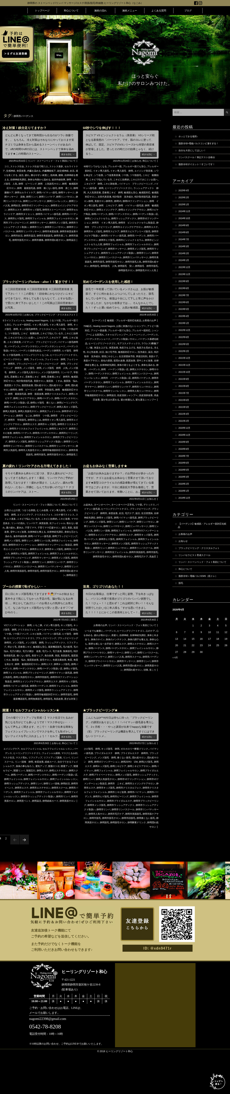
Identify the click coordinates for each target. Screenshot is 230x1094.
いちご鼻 (40, 654)
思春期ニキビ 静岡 (147, 192)
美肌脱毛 (30, 688)
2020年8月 (184, 465)
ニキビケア (66, 350)
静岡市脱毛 (10, 243)
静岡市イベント (44, 824)
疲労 (12, 556)
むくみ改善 (45, 535)
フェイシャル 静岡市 (59, 376)
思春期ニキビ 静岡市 (59, 393)
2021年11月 (185, 376)
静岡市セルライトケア (62, 213)
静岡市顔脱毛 (142, 858)
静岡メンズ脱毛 (44, 565)
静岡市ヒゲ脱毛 (124, 243)
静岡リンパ (71, 196)
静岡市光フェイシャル (103, 581)
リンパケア (63, 389)
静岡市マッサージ (34, 226)
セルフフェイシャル (33, 785)
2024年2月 (184, 258)
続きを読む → (67, 154)
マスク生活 (17, 794)
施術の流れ (100, 10)
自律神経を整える (17, 179)
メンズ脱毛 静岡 (21, 385)
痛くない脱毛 (59, 684)
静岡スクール (100, 676)
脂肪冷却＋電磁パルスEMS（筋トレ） (200, 601)
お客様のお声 (148, 328)
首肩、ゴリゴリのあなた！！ (105, 615)
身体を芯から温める (28, 561)
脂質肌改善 (35, 402)
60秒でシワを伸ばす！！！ (104, 128)
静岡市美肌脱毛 (52, 239)
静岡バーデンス (68, 415)
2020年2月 (184, 501)
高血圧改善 (94, 411)
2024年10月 (185, 222)
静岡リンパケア (11, 200)
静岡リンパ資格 (133, 555)
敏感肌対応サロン (124, 196)
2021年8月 (184, 398)
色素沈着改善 (30, 692)
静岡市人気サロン (103, 854)
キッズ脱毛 (71, 654)
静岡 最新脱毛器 (52, 187)
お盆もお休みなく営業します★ (107, 491)
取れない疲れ (16, 552)
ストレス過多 (59, 166)
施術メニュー (129, 10)
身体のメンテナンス (129, 668)
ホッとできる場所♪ (189, 136)
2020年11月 (185, 450)
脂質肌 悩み (62, 688)
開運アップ (14, 807)
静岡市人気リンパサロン (144, 402)
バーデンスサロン (62, 359)
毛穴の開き (45, 679)
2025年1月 (184, 207)
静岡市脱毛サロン (27, 243)
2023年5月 (184, 317)
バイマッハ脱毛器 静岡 (116, 187)
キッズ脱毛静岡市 (41, 342)
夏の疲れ (30, 552)
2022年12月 (185, 339)
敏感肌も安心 (92, 196)
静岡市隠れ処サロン (63, 243)
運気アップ (61, 802)
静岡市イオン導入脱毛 (35, 441)
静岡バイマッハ (110, 807)
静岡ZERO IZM (149, 798)
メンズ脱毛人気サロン (22, 389)
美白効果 (12, 688)
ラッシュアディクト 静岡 (104, 192)
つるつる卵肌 (30, 535)
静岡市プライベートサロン (143, 689)
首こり (152, 702)
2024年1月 (184, 266)
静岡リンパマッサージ (130, 685)
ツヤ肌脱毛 (148, 175)
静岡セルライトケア (58, 192)
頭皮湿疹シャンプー (134, 406)
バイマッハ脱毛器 (97, 533)
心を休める (95, 663)
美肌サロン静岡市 (148, 200)
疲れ (42, 175)
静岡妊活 (64, 205)
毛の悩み (32, 679)
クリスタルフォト (62, 342)
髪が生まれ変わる (111, 411)
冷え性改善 (124, 359)
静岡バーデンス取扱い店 (133, 217)
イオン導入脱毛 (105, 170)
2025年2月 (184, 200)
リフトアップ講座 (64, 794)
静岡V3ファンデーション (107, 205)
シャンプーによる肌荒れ (103, 342)
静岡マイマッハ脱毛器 (49, 705)
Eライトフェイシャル (15, 333)
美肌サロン (45, 398)
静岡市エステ (70, 209)
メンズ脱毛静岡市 (46, 389)
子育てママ (51, 552)
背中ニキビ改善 (115, 372)
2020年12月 (185, 442)
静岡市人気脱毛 (27, 471)
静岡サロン (134, 380)
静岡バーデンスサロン (107, 217)
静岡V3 (89, 205)
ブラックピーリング (63, 666)
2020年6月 (184, 479)
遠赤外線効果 (47, 561)
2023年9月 (184, 288)
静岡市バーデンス (59, 217)
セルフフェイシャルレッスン (61, 785)
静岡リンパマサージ (144, 551)
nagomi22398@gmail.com (49, 1059)
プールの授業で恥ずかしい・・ (26, 615)
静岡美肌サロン (128, 698)
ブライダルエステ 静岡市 (143, 790)
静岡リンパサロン (31, 200)
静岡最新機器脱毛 (23, 731)
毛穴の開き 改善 (62, 679)
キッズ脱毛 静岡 (20, 342)
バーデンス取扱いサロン (41, 363)
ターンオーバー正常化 (126, 529)
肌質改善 (101, 372)
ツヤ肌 (137, 175)
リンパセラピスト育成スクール (196, 576)
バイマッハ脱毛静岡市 (25, 359)
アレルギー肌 (116, 166)
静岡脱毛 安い (99, 273)
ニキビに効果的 (136, 179)
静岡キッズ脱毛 (123, 542)
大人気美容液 (127, 192)
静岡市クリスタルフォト (58, 445)
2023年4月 (184, 325)
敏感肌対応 (107, 196)
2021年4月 (184, 428)
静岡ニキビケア (24, 415)
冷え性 (112, 359)
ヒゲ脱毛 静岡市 (38, 368)
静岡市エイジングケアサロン (45, 209)
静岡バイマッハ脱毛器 (145, 542)
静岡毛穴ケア (140, 585)
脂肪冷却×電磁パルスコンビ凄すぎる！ (200, 144)
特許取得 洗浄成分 (125, 363)
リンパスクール (17, 798)
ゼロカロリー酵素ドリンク (137, 785)
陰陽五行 (56, 807)
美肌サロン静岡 (128, 200)
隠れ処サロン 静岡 (98, 798)
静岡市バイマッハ (121, 832)
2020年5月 (184, 487)
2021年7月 (184, 406)
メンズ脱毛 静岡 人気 (46, 385)
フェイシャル (15, 376)
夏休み (40, 552)
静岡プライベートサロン (120, 681)
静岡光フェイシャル (20, 432)
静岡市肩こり (70, 239)
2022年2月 (184, 362)
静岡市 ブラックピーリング (44, 436)
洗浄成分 (102, 363)
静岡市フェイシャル (25, 222)
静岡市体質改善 (55, 235)
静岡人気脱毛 (49, 428)
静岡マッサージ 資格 (51, 196)
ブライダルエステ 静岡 (113, 790)
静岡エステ (21, 696)
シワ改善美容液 (124, 175)
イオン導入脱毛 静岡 (128, 170)
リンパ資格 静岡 (37, 798)
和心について (71, 10)
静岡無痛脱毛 (42, 731)
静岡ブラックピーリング (21, 565)
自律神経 (134, 663)
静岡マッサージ (29, 196)
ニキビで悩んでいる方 (114, 179)
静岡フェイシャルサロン (48, 423)
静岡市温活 (37, 239)
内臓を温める (43, 170)
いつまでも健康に (96, 659)
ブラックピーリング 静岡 (40, 380)
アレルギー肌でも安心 (137, 166)
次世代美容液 (142, 196)
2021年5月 (184, 420)
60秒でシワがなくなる (95, 166)
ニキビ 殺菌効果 (47, 346)
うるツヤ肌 (61, 333)
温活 (35, 175)
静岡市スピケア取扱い (99, 239)
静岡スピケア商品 (140, 213)
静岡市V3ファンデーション (47, 432)
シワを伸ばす (95, 175)
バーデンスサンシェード (116, 346)
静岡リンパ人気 (49, 205)
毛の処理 (21, 679)
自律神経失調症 (37, 179)
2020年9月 (184, 457)
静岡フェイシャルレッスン (24, 819)
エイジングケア (30, 539)
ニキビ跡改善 (130, 183)
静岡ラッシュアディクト (116, 222)
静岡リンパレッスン (29, 205)
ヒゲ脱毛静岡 (57, 368)
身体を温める (124, 376)
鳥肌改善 (67, 731)
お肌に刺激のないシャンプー (136, 333)
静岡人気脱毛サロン (15, 709)
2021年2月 (184, 435)
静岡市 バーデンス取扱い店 (103, 389)
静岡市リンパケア (119, 398)
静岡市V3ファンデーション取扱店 (22, 573)
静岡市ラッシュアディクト (118, 256)
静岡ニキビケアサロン (46, 415)
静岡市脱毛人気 (104, 269)
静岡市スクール (97, 689)
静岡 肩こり (20, 192)
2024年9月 (184, 229)
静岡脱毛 (142, 269)
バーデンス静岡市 (17, 368)
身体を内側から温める (59, 179)
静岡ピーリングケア (23, 423)
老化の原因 (148, 368)
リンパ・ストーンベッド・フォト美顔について (50, 160)
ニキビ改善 (25, 355)
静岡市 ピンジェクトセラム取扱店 (135, 226)
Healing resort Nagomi (41, 333)
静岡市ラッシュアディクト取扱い (55, 462)
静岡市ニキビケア (52, 449)
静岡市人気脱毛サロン (49, 471)
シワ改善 (109, 175)
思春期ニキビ (15, 393)
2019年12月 (185, 516)
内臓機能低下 (59, 170)
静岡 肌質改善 (53, 411)
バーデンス (45, 359)
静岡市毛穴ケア (122, 854)
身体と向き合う (92, 668)
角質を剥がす (52, 692)
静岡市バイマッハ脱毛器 (35, 217)
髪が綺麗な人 (130, 411)
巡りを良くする (23, 175)
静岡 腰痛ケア (37, 192)
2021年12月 (185, 369)
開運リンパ (43, 807)
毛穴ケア (143, 538)
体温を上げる (126, 355)
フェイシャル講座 (57, 790)
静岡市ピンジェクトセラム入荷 (107, 248)
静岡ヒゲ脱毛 (52, 701)
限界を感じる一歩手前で (117, 672)
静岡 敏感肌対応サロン (27, 187)
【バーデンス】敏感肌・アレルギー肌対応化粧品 (113, 328)
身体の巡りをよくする (103, 376)
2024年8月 (184, 236)
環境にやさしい (146, 363)
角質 (41, 692)
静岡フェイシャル (104, 385)
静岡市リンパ (36, 230)
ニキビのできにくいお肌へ (43, 350)
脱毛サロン (15, 692)
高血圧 (152, 585)
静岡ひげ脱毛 (92, 802)
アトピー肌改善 (105, 338)
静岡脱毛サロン (143, 273)
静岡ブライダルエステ (107, 811)
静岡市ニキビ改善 (100, 832)
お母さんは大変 (12, 535)
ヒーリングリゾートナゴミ (37, 372)
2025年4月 (184, 192)
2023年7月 (184, 303)
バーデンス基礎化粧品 (97, 350)
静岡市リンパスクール (52, 466)
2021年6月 (184, 413)
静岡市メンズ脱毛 (54, 226)
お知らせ (135, 160)
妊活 (11, 175)
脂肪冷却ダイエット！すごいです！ (198, 166)
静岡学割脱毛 (34, 709)
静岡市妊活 (23, 239)
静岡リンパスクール (53, 200)
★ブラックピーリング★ (102, 747)
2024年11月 (185, 214)
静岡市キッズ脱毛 (13, 213)
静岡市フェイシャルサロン (52, 222)
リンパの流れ (32, 548)
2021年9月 (184, 391)
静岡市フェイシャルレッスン (53, 832)
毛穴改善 (16, 684)
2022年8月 (184, 347)
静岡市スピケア (119, 235)
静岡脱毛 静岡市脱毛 (121, 273)
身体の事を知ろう (43, 802)
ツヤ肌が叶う (15, 346)
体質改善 (30, 170)
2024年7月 (184, 244)
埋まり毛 (37, 675)
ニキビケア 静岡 (111, 183)
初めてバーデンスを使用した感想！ (111, 289)
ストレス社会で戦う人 (38, 166)
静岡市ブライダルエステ (110, 841)
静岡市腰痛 (45, 243)
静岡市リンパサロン (56, 230)
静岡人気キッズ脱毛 (30, 428)
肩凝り (124, 663)
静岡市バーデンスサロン (100, 243)
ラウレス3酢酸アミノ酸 (105, 355)
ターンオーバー (104, 529)
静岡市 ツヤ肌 (17, 436)
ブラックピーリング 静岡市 (104, 538)
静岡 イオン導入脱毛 (135, 205)
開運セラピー (28, 807)
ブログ (188, 10)
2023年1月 (184, 332)
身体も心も (97, 672)
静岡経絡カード (48, 841)
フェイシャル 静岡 (35, 376)
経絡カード (66, 798)
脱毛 (73, 648)
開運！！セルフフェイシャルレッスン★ (33, 747)
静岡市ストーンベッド (36, 213)
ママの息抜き (16, 548)
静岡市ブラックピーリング (119, 252)
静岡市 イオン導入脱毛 (100, 226)
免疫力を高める (99, 359)
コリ (6, 166)
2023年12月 (185, 273)
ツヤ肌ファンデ (31, 662)
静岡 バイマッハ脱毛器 (108, 209)
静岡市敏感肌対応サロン (96, 406)
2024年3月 (184, 251)
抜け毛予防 (144, 359)
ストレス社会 (17, 166)
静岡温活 (116, 406)
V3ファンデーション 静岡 (19, 654)
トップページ (42, 10)
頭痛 (145, 702)
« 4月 (175, 683)
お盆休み (89, 529)
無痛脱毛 (27, 684)
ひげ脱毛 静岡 (92, 785)
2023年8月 (184, 295)
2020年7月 (184, 472)
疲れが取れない (111, 663)
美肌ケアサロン (132, 368)
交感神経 (19, 170)
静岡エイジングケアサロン (114, 213)
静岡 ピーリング (52, 183)
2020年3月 (184, 494)
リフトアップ (23, 675)
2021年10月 (185, 384)
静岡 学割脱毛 (63, 406)
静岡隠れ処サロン (148, 698)
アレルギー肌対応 (31, 338)
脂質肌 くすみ (60, 398)
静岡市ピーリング (107, 837)
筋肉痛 (70, 175)
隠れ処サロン (49, 402)
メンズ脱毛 (40, 671)
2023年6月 (184, 310)
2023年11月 (185, 281)
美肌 (18, 556)
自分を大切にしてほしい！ (193, 151)
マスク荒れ (31, 794)
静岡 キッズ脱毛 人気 (27, 183)
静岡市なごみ (14, 441)
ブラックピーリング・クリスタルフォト (54, 328)
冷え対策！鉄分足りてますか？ (26, 128)
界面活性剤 (105, 368)
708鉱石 (88, 333)
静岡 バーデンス (142, 376)
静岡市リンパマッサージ (32, 235)
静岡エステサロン (116, 380)
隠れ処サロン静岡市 (21, 406)
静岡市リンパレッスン (117, 402)
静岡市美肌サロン (59, 837)
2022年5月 (184, 354)
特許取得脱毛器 (110, 200)
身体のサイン (109, 668)
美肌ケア (118, 368)
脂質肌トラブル (18, 402)
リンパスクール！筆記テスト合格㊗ (198, 158)
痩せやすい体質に (56, 175)
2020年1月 (184, 509)
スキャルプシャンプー (130, 342)
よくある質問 (158, 10)
